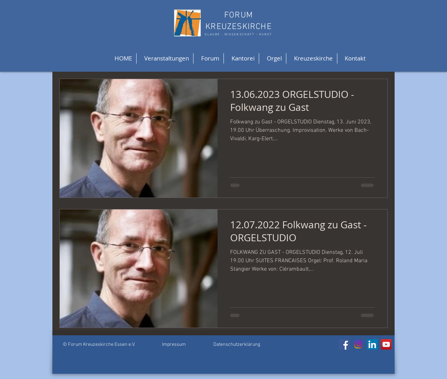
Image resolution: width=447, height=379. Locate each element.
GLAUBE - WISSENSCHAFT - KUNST (238, 34)
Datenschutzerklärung (236, 345)
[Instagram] (358, 344)
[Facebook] (344, 344)
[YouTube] (386, 344)
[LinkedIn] (372, 344)
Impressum (174, 345)
